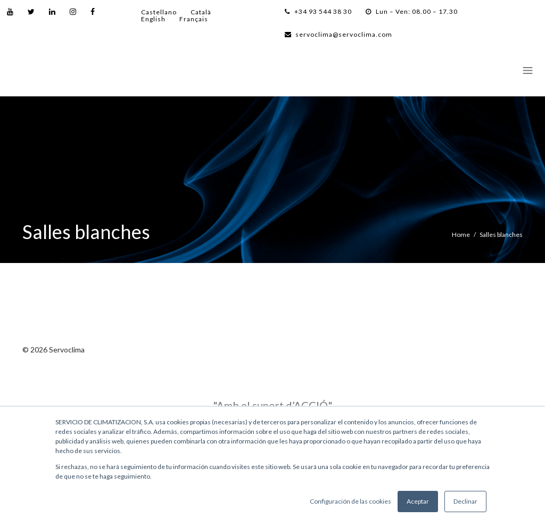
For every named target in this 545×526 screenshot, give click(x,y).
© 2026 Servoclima (53, 349)
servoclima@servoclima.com (338, 34)
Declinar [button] (465, 501)
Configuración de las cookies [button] (350, 501)
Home (461, 235)
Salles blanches (501, 235)
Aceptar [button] (418, 501)
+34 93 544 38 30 (318, 11)
